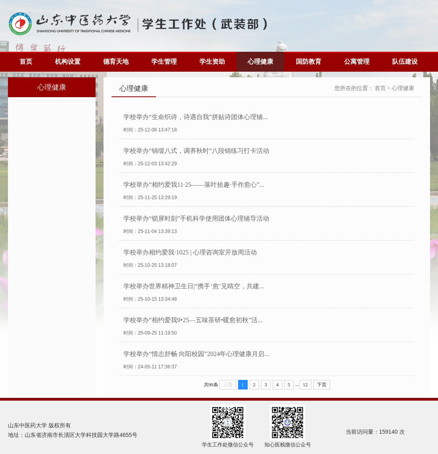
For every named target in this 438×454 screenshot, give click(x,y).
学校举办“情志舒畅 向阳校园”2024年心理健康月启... (196, 353)
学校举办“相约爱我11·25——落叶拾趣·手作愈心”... (193, 184)
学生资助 (212, 61)
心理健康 (260, 61)
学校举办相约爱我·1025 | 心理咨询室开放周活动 (190, 252)
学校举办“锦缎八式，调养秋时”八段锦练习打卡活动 (196, 150)
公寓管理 (357, 61)
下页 (322, 384)
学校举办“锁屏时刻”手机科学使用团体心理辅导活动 (196, 218)
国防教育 (308, 61)
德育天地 (116, 61)
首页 (26, 61)
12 (305, 384)
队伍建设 (405, 61)
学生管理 (164, 61)
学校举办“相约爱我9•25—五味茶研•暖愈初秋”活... (192, 320)
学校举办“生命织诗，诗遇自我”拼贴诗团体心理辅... (195, 117)
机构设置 (67, 61)
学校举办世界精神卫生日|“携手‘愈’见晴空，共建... (193, 286)
